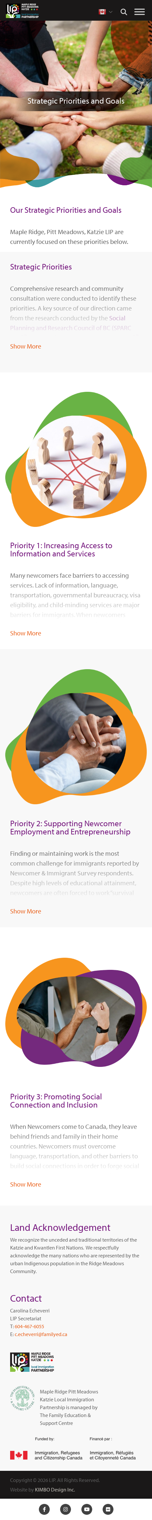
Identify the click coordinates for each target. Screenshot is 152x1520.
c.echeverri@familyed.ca (41, 1334)
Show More (25, 346)
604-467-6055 (29, 1326)
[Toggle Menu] (139, 12)
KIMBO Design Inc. (55, 1489)
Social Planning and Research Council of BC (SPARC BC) (70, 328)
